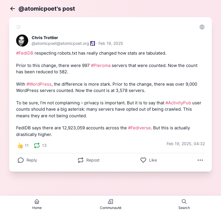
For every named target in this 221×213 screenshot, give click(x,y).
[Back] (12, 8)
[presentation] (36, 145)
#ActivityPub (178, 102)
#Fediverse (139, 128)
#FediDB (24, 53)
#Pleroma (100, 65)
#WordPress (39, 84)
